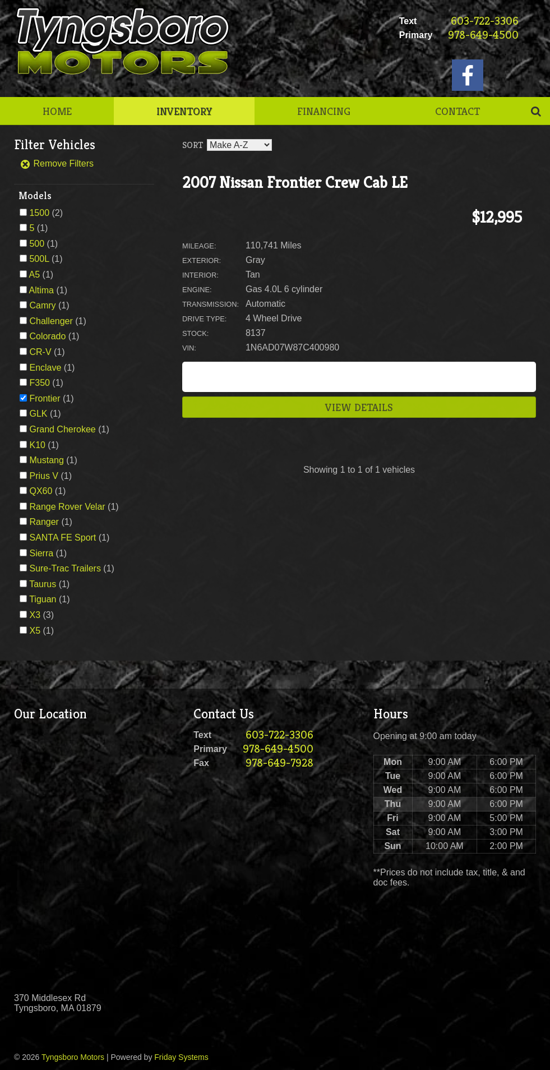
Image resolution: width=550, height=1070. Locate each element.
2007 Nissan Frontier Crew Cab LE (295, 182)
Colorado (47, 336)
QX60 (40, 491)
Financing (323, 111)
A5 (34, 274)
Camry (42, 305)
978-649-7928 (279, 763)
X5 (34, 630)
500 (36, 243)
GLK (38, 413)
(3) (41, 615)
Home (57, 111)
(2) (46, 213)
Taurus (42, 584)
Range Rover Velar (67, 506)
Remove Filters (57, 163)
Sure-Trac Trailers (64, 568)
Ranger (43, 522)
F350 (39, 383)
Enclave (45, 367)
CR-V (40, 352)
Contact (457, 111)
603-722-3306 (485, 21)
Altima (41, 290)
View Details (359, 407)
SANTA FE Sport (62, 537)
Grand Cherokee (62, 429)
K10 (37, 445)
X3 (34, 615)
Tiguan (42, 599)
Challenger (50, 321)
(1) (38, 228)
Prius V (43, 476)
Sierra (41, 553)
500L (39, 259)
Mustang (46, 460)
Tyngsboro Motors (72, 1057)
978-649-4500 (483, 35)
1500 (39, 213)
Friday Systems (181, 1057)
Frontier (44, 398)
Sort (192, 145)
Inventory (184, 111)
